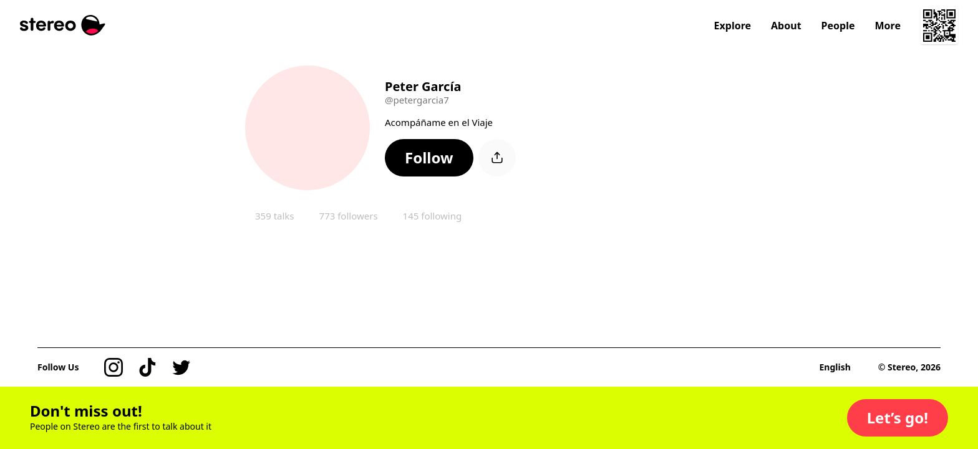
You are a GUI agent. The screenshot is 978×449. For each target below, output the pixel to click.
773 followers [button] (348, 216)
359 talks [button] (274, 216)
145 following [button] (432, 216)
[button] (429, 157)
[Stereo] (62, 25)
